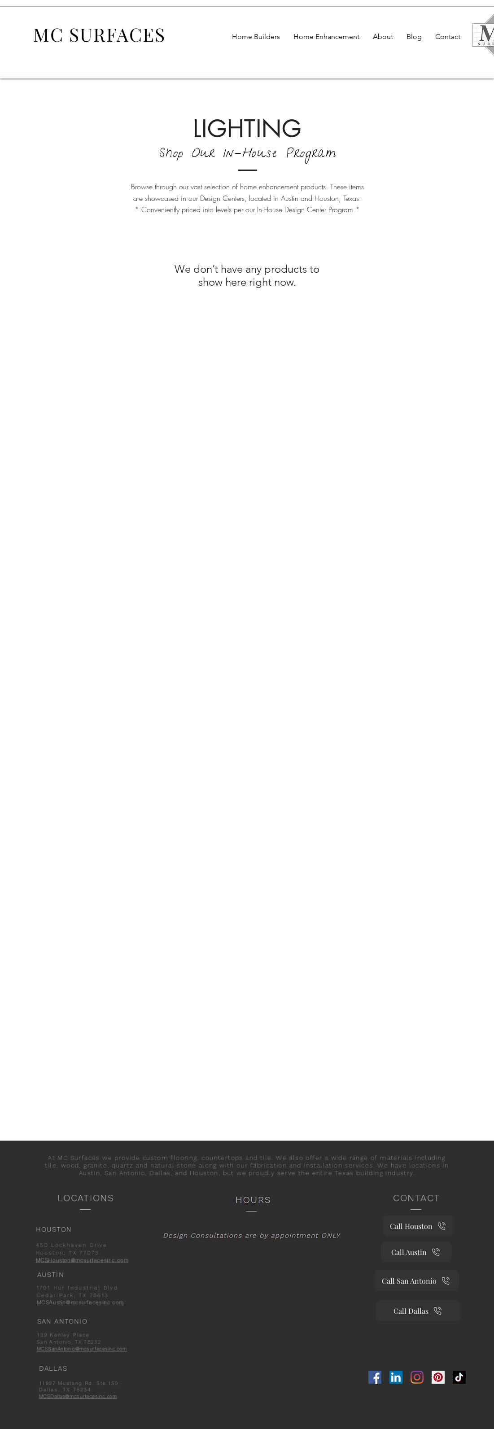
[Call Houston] (418, 1226)
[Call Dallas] (418, 1310)
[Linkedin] (395, 1377)
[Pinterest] (438, 1377)
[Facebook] (374, 1377)
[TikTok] (459, 1377)
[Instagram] (417, 1377)
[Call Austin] (416, 1252)
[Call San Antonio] (416, 1280)
